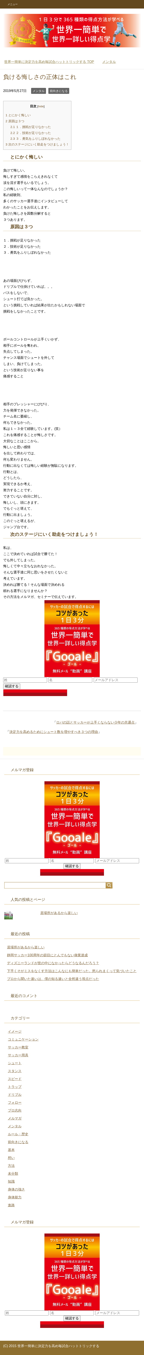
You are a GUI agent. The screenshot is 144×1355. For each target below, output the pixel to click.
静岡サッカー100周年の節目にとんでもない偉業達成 (47, 955)
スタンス (15, 1071)
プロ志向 (15, 1110)
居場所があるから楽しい (59, 913)
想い (11, 1158)
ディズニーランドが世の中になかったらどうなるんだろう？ (53, 963)
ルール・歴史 (18, 1134)
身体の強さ (16, 1189)
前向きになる (59, 91)
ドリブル (15, 1094)
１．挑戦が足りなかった (30, 127)
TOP (49, 62)
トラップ (15, 1087)
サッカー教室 (18, 1047)
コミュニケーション (23, 1039)
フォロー (15, 1102)
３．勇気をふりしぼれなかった (35, 138)
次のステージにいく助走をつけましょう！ (37, 144)
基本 (11, 1150)
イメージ (15, 1031)
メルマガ (15, 1118)
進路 (11, 1205)
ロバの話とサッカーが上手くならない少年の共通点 (95, 722)
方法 (11, 1165)
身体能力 (15, 1197)
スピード (15, 1079)
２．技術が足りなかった (30, 133)
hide (41, 106)
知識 (11, 1181)
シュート (15, 1063)
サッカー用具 (18, 1055)
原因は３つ (15, 121)
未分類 (13, 1173)
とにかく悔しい (18, 115)
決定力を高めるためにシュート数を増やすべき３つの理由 (53, 732)
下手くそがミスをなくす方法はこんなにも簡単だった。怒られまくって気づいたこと (72, 971)
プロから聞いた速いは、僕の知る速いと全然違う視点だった (53, 979)
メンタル (39, 91)
